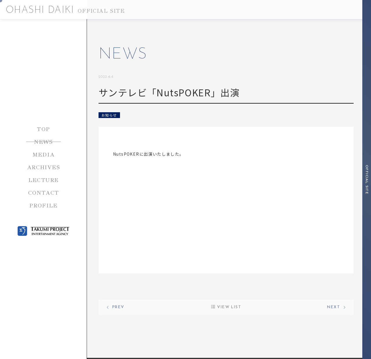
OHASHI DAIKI (65, 10)
